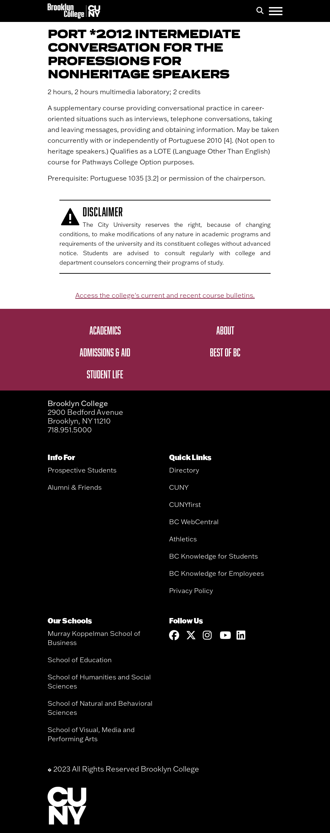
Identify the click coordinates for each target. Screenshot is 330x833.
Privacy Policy (191, 590)
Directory (184, 470)
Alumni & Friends (75, 487)
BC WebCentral (194, 521)
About (225, 330)
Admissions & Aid (105, 352)
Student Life (105, 374)
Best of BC (225, 352)
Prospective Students (82, 470)
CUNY (179, 487)
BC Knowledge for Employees (216, 573)
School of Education (80, 659)
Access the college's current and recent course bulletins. (165, 295)
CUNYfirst (185, 504)
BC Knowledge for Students (213, 556)
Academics (105, 330)
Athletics (183, 539)
